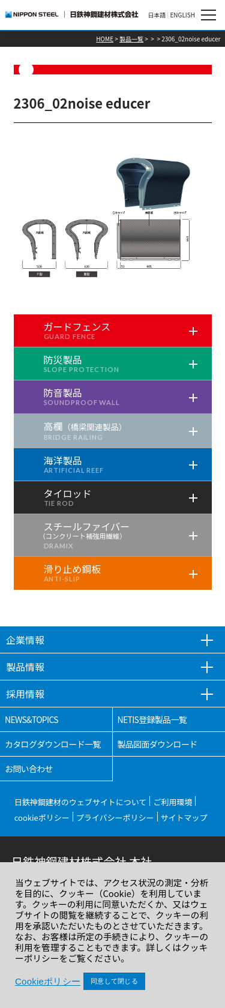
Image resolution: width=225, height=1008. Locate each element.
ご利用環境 (172, 802)
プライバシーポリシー (115, 817)
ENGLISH (182, 15)
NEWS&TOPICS (31, 719)
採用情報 (25, 693)
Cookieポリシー (47, 981)
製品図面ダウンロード (157, 744)
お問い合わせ (29, 769)
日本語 (157, 15)
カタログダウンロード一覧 (53, 744)
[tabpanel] (113, 220)
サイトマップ (184, 817)
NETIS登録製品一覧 (152, 719)
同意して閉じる (114, 981)
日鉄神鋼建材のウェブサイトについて (80, 802)
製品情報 (25, 666)
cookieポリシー (42, 817)
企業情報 (25, 639)
